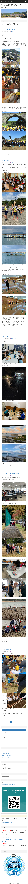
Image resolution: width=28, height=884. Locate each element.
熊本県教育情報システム (7, 755)
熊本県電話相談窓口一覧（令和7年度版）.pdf (12, 837)
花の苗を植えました (6, 649)
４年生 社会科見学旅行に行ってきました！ (12, 29)
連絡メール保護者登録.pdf (8, 822)
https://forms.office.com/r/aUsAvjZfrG (8, 784)
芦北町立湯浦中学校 (6, 757)
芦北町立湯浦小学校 (7, 1)
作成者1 (12, 31)
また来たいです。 (6, 160)
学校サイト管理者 (13, 162)
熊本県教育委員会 (5, 753)
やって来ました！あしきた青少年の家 (10, 473)
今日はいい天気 (5, 337)
